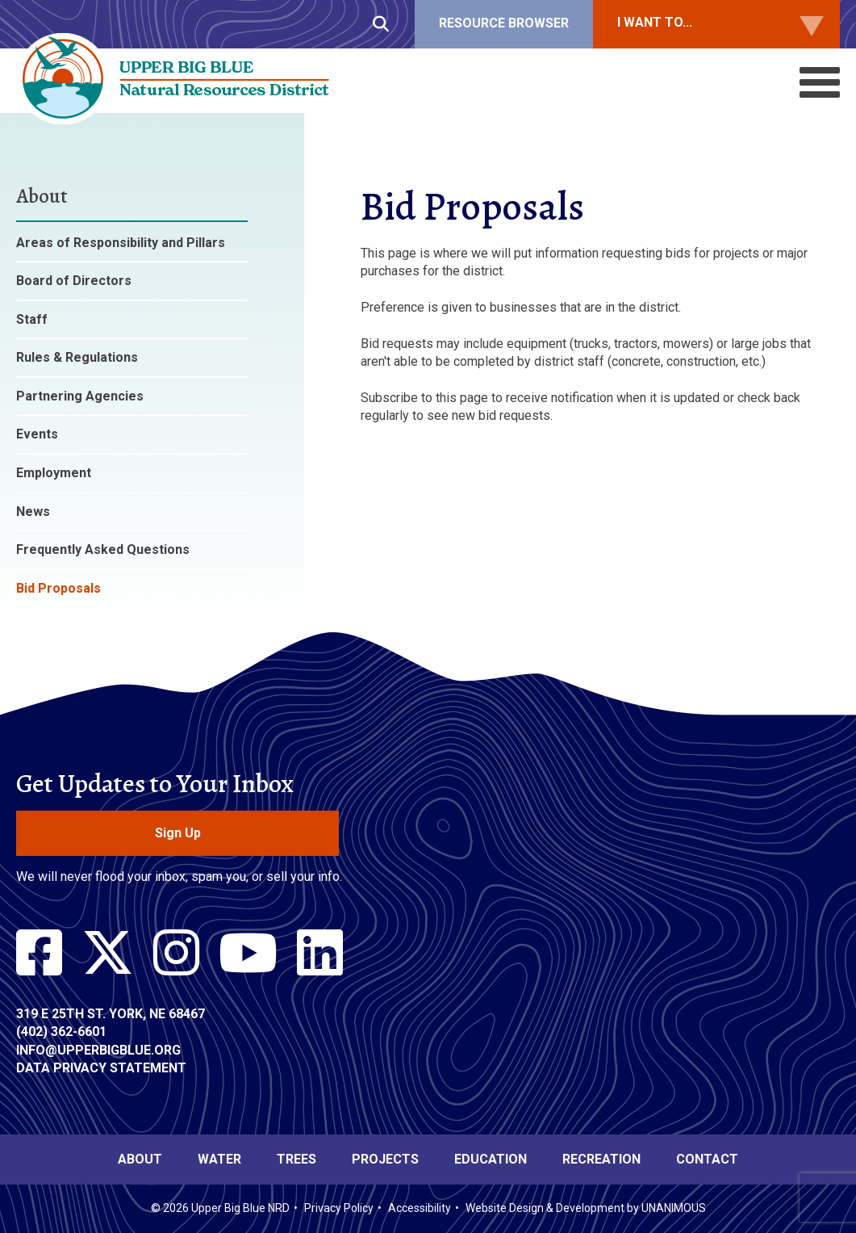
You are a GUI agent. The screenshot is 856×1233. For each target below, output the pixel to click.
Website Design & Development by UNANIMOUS (586, 1208)
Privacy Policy (339, 1208)
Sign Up (178, 833)
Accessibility (419, 1208)
